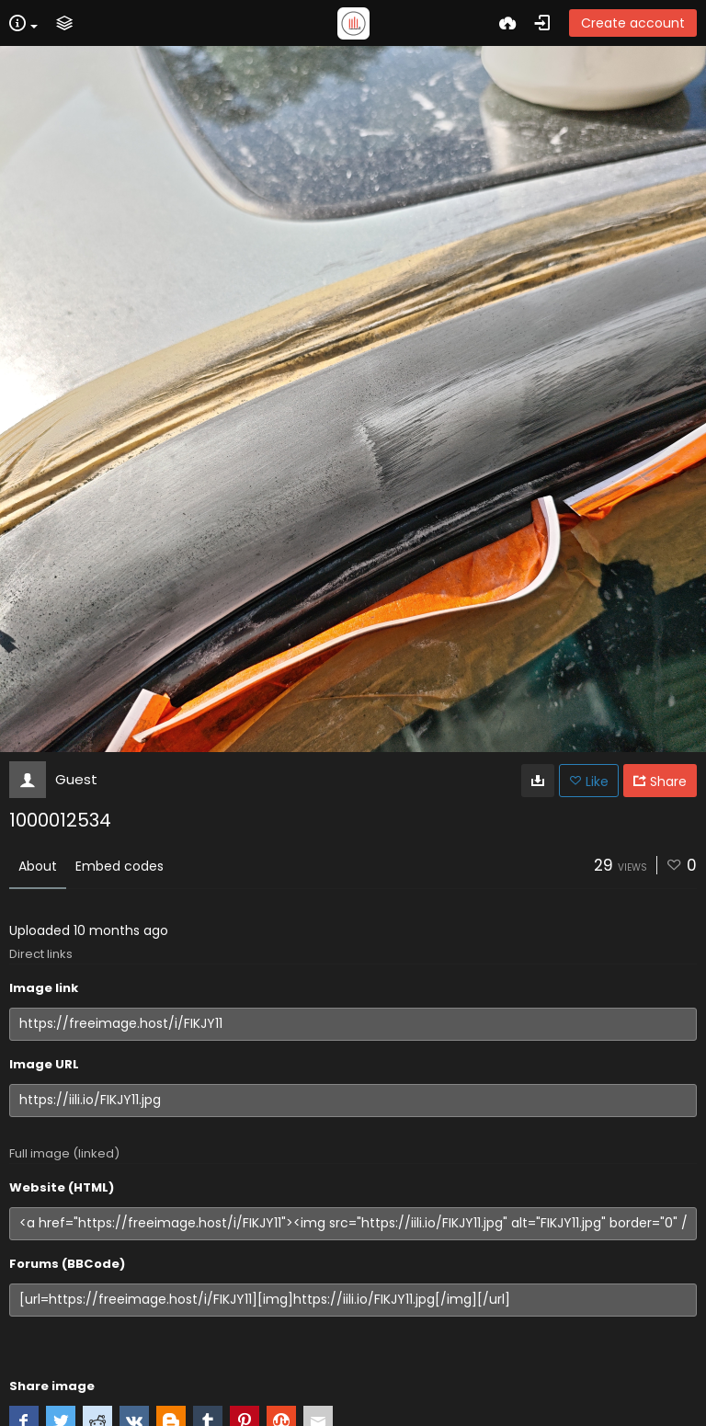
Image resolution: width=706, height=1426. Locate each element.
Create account (633, 23)
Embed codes (119, 866)
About (37, 866)
